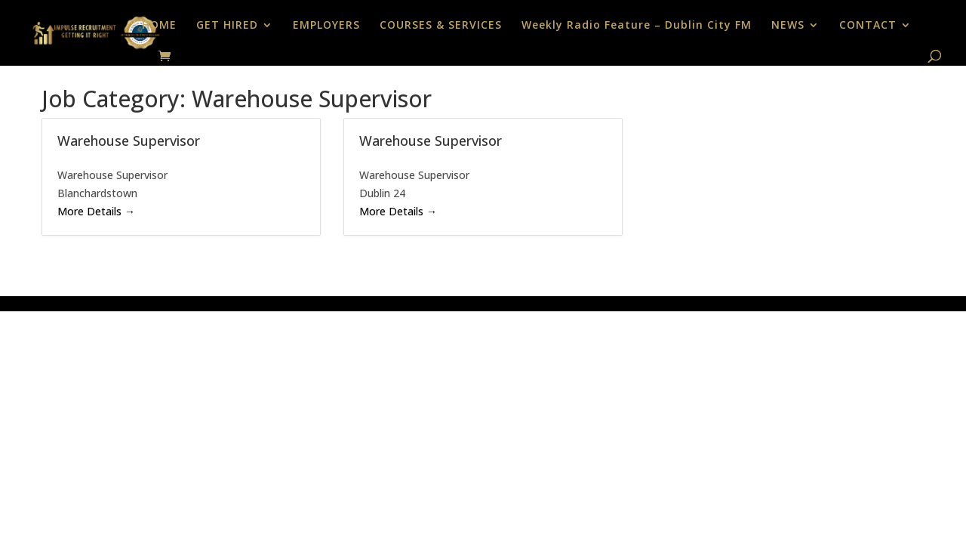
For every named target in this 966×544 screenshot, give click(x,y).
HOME (159, 26)
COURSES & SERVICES (441, 26)
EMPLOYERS (326, 26)
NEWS (787, 26)
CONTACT (868, 26)
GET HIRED (227, 26)
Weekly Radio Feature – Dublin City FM (636, 26)
